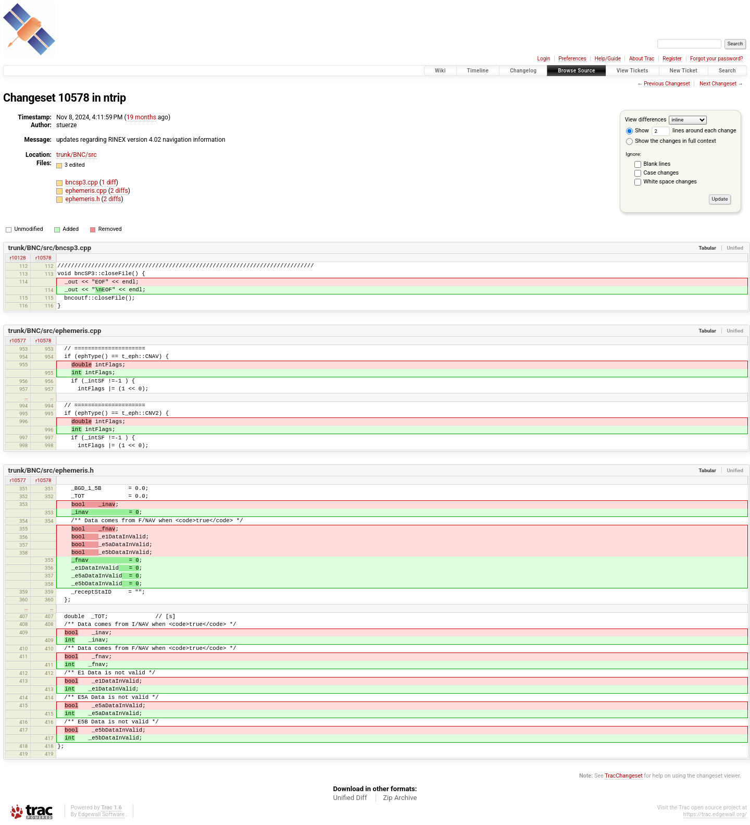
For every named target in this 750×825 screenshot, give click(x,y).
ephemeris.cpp (87, 190)
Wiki (440, 70)
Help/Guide (608, 58)
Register (672, 58)
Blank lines (657, 164)
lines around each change (694, 130)
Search (727, 70)
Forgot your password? (716, 58)
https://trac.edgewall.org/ (715, 814)
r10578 (43, 258)
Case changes (661, 172)
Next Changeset (717, 84)
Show (637, 130)
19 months (141, 117)
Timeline (478, 70)
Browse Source (576, 70)
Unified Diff (350, 798)
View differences (646, 119)
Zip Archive (400, 798)
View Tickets (632, 70)
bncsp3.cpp (82, 182)
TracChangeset (623, 775)
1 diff (109, 182)
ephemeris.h (84, 199)
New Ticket (683, 70)
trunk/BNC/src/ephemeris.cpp (55, 331)
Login (544, 58)
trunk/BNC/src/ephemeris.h (51, 470)
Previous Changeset (667, 84)
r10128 (18, 258)
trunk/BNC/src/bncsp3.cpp (49, 248)
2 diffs (119, 190)
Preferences (572, 58)
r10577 (18, 340)
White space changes (670, 181)
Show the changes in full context (671, 141)
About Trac (641, 58)
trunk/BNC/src (76, 154)
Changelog (523, 70)
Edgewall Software (101, 814)
